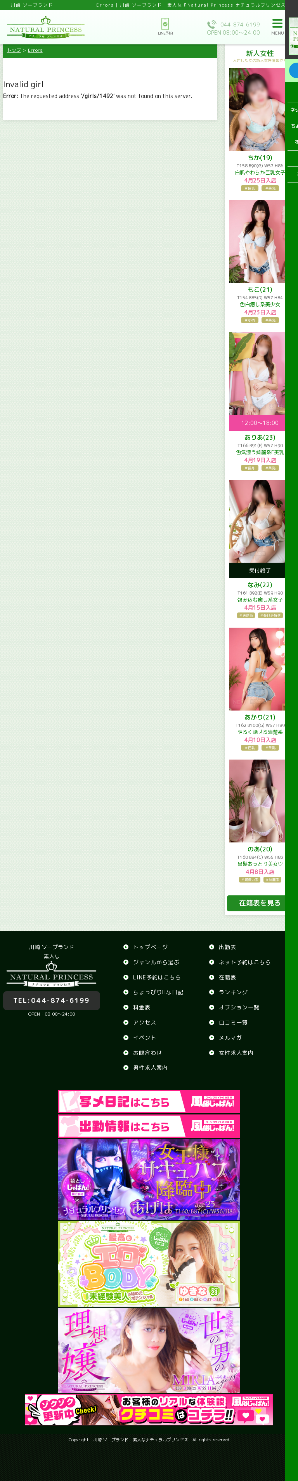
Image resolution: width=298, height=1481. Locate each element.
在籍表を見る (260, 903)
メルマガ (230, 1037)
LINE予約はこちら (157, 977)
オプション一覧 (239, 1007)
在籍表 (227, 977)
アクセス (144, 1022)
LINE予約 (165, 27)
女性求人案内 (236, 1052)
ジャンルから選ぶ (156, 962)
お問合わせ (147, 1052)
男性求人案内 (150, 1067)
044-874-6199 (51, 996)
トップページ (150, 947)
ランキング (233, 992)
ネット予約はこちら (245, 962)
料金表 (142, 1007)
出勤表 (227, 947)
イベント (144, 1037)
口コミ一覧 (233, 1022)
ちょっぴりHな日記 (158, 992)
